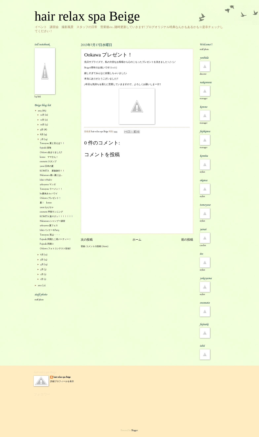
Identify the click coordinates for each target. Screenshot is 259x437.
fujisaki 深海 (45, 147)
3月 (42, 269)
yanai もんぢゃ (47, 207)
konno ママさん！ (49, 157)
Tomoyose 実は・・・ (50, 234)
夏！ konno (46, 202)
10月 (42, 124)
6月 (42, 254)
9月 (42, 129)
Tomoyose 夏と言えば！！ (52, 143)
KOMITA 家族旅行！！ (52, 170)
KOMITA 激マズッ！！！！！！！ (56, 216)
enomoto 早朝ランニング (51, 211)
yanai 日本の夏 (47, 166)
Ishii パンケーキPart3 (49, 230)
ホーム (136, 240)
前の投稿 (187, 240)
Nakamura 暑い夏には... (51, 175)
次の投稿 (87, 240)
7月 (42, 139)
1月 (42, 279)
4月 (42, 264)
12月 (42, 115)
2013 (40, 110)
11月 (42, 119)
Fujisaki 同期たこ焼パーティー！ (55, 239)
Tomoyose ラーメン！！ (51, 189)
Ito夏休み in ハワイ (49, 193)
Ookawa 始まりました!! (51, 152)
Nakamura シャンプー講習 (52, 221)
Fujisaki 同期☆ (47, 244)
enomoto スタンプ (48, 161)
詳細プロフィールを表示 (62, 381)
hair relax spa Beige (87, 16)
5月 (42, 259)
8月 (42, 134)
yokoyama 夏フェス (49, 225)
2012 (40, 285)
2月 (42, 274)
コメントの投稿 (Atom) (97, 246)
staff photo (39, 299)
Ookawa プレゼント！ (50, 198)
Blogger (134, 430)
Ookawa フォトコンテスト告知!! (55, 248)
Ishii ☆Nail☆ (46, 180)
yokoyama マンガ (48, 184)
